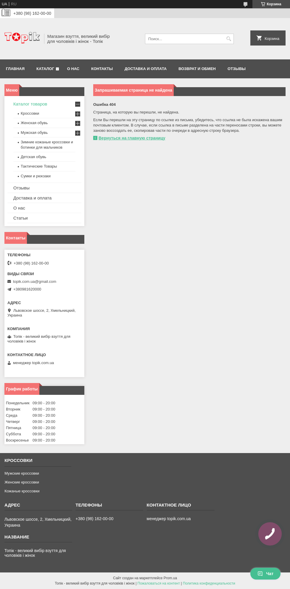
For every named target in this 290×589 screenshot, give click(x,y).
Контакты (102, 68)
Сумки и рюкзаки (36, 176)
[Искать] (228, 39)
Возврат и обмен (197, 68)
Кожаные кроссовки (21, 491)
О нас (73, 68)
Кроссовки (30, 113)
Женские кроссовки (21, 482)
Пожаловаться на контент (159, 583)
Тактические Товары (39, 166)
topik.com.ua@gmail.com (34, 281)
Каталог (45, 68)
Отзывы (237, 68)
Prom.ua (170, 578)
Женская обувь (34, 123)
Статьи (20, 217)
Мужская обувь (34, 132)
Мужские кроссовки (21, 473)
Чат (265, 573)
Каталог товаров (30, 103)
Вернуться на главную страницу (132, 138)
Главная (15, 68)
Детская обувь (33, 157)
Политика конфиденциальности (209, 583)
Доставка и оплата (146, 68)
